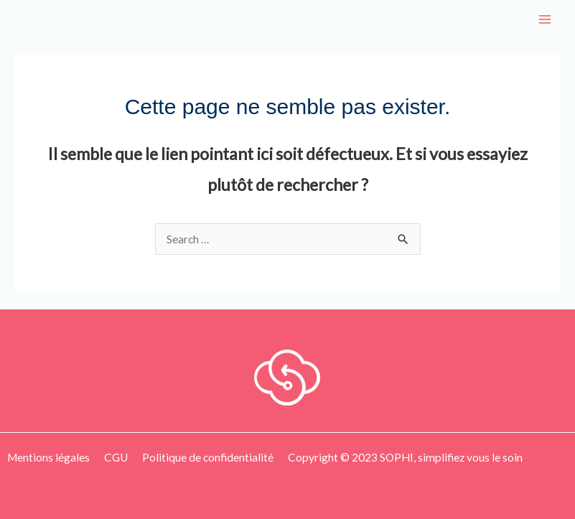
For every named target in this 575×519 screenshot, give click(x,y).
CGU (116, 457)
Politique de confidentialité (208, 457)
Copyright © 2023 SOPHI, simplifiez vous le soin (405, 457)
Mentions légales (48, 457)
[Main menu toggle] (545, 19)
